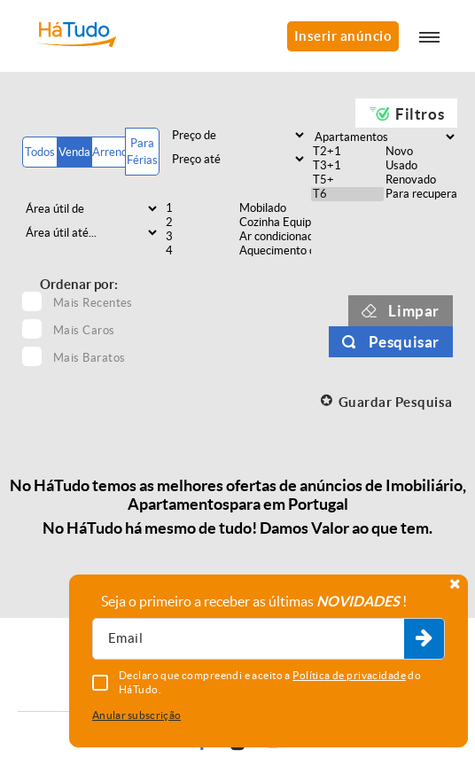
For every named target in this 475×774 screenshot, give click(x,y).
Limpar (414, 310)
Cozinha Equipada (274, 222)
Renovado (420, 180)
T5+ (348, 180)
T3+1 (348, 166)
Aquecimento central (274, 251)
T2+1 (348, 152)
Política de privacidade (349, 675)
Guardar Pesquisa (396, 402)
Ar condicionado (274, 237)
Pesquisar (404, 341)
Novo (420, 152)
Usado (420, 166)
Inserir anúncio (343, 35)
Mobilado (274, 208)
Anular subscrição (136, 715)
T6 (348, 194)
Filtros (419, 114)
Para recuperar (420, 194)
